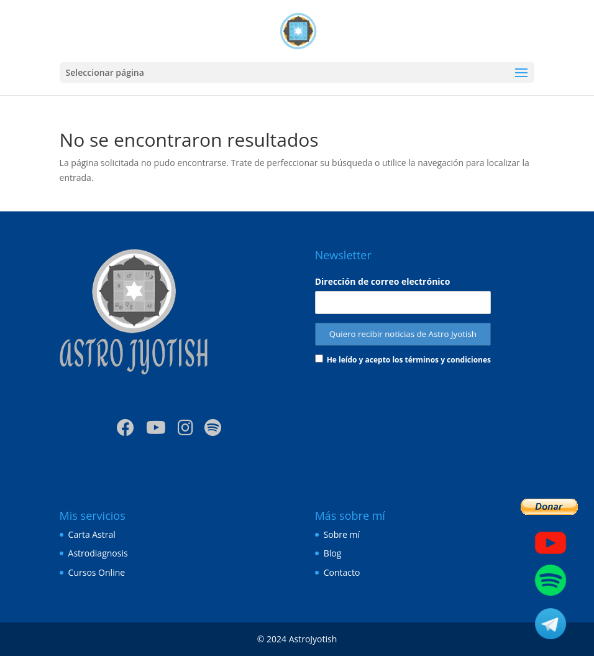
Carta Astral (92, 534)
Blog (333, 553)
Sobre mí (342, 534)
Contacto (342, 572)
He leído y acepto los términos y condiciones (409, 359)
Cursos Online (97, 572)
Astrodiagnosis (98, 553)
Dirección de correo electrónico (382, 281)
